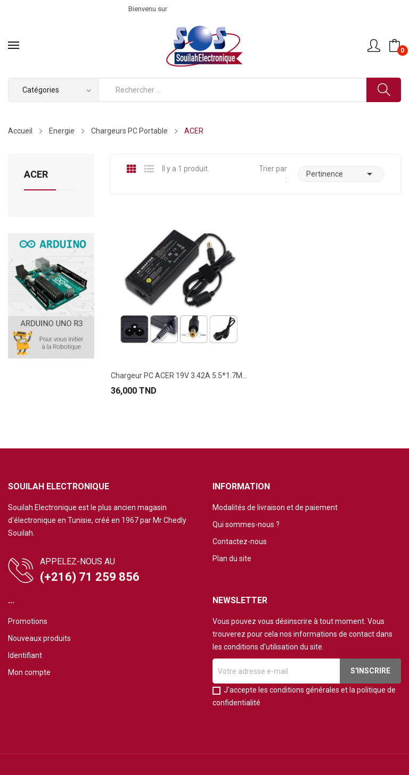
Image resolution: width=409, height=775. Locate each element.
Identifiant (25, 655)
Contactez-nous (239, 541)
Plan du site (231, 558)
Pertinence (341, 174)
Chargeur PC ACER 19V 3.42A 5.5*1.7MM (179, 375)
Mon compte (29, 672)
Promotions (27, 621)
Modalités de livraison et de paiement (275, 507)
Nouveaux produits (39, 638)
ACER (36, 175)
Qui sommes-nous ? (246, 524)
